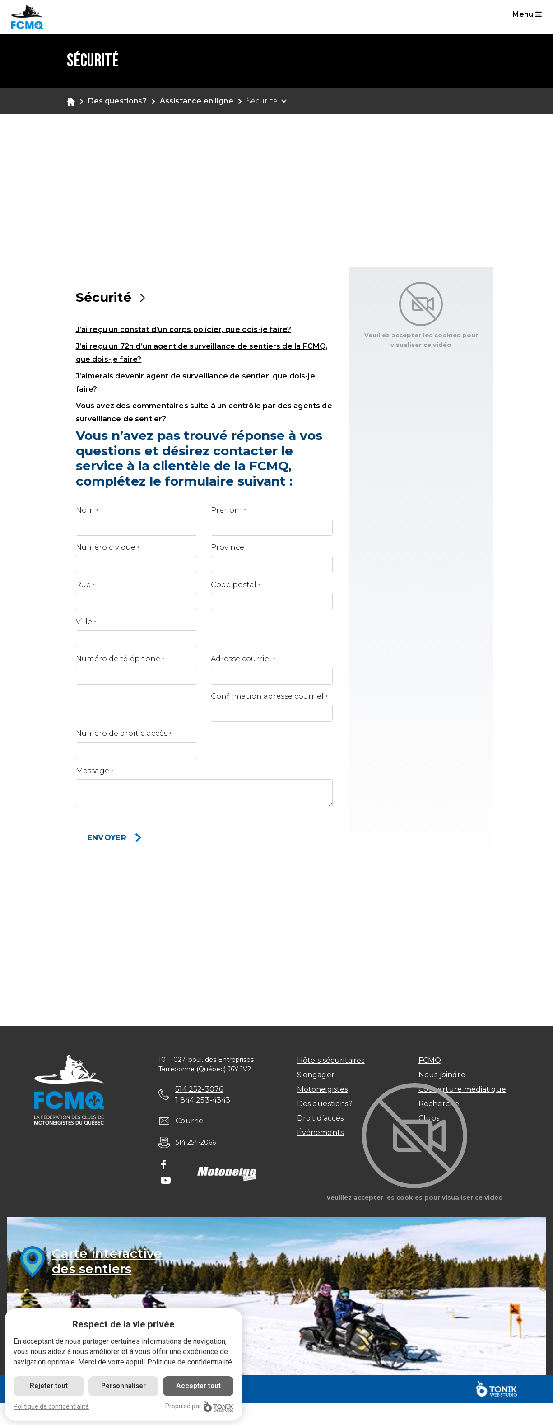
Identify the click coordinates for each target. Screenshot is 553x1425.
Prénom (226, 510)
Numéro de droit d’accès (121, 733)
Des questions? (117, 101)
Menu (527, 14)
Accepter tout (198, 1386)
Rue (83, 584)
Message (92, 770)
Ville (84, 621)
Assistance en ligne (196, 101)
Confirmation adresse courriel (267, 696)
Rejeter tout (49, 1386)
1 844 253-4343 (202, 1100)
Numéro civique (105, 547)
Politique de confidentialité (189, 1362)
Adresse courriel (241, 658)
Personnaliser (123, 1386)
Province (227, 547)
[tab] (204, 328)
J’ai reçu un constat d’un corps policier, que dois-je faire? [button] (184, 329)
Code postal (233, 584)
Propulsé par (199, 1406)
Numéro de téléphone (118, 658)
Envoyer (106, 837)
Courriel (190, 1121)
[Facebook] (163, 1165)
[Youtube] (165, 1181)
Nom (85, 510)
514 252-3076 (199, 1089)
